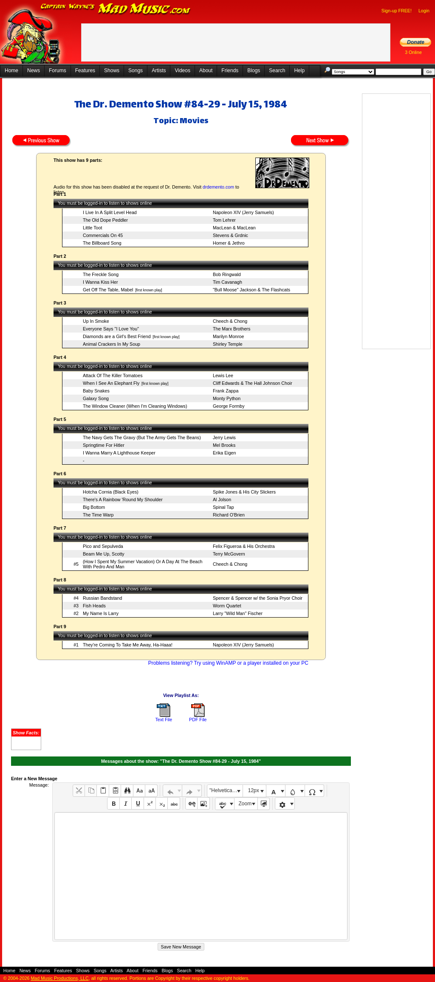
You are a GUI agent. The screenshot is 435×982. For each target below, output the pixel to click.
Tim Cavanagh (227, 282)
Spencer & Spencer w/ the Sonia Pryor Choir (257, 598)
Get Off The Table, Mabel (108, 289)
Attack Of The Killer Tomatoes (113, 375)
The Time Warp (98, 514)
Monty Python (226, 398)
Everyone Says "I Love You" (111, 328)
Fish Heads (94, 605)
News (33, 70)
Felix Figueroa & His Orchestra (244, 546)
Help (299, 70)
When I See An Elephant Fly (111, 383)
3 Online (413, 52)
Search (277, 70)
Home (11, 70)
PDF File (197, 719)
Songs (135, 70)
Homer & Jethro (229, 243)
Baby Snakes (96, 390)
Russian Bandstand (102, 598)
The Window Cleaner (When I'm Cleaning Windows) (135, 406)
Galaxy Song (96, 398)
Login (423, 10)
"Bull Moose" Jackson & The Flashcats (251, 289)
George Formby (229, 406)
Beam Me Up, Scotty (103, 553)
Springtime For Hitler (103, 445)
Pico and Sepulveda (103, 546)
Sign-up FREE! (396, 10)
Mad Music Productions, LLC (59, 978)
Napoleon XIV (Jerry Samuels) (243, 212)
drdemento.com (218, 186)
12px (253, 790)
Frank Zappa (225, 390)
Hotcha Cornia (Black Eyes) (110, 491)
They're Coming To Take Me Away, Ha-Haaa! (127, 644)
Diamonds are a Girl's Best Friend (117, 336)
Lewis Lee (223, 375)
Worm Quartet (227, 605)
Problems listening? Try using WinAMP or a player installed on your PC (228, 663)
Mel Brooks (224, 445)
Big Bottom (94, 507)
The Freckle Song (101, 274)
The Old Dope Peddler (105, 220)
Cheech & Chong (230, 321)
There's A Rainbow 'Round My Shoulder (123, 499)
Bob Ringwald (227, 274)
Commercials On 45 (103, 235)
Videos (182, 70)
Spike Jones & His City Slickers (244, 491)
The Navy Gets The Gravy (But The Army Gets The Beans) (142, 437)
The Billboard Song (102, 243)
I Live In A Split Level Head (110, 212)
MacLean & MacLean (234, 227)
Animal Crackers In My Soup (111, 344)
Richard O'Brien (229, 514)
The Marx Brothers (231, 328)
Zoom (245, 804)
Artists (159, 70)
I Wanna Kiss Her (100, 282)
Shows (111, 70)
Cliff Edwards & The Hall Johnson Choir (252, 383)
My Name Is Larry (101, 613)
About (205, 70)
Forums (57, 70)
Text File (163, 719)
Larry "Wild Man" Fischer (238, 613)
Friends (229, 70)
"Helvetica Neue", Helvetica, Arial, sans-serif (226, 790)
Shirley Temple (228, 344)
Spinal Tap (223, 507)
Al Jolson (222, 499)
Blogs (253, 70)
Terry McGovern (229, 553)
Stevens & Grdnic (230, 235)
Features (85, 70)
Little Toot (92, 227)
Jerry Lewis (224, 437)
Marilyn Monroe (228, 336)
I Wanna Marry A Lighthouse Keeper (119, 452)
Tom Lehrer (224, 220)
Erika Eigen (224, 452)
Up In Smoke (96, 321)
